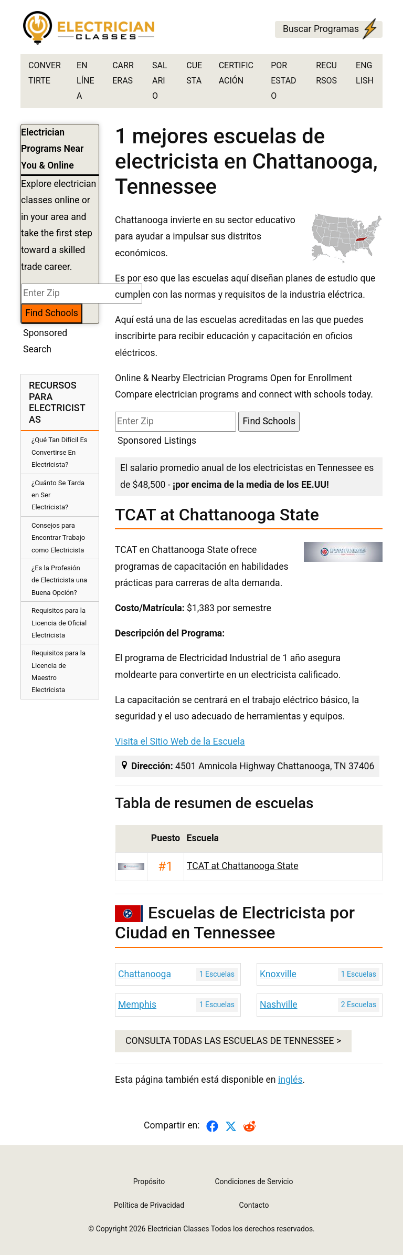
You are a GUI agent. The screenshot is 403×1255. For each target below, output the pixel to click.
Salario (159, 80)
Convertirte (44, 73)
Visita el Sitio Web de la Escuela (180, 741)
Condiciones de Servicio (254, 1181)
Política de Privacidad (149, 1205)
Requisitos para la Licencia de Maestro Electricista (58, 671)
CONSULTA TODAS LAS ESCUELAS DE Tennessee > (233, 1041)
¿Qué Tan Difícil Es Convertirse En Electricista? (59, 452)
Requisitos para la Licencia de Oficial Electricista (59, 622)
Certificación (236, 73)
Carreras (123, 73)
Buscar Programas (331, 29)
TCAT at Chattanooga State (243, 866)
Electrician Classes (178, 1229)
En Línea (85, 80)
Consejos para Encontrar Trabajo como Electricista (58, 537)
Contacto (254, 1205)
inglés (290, 1079)
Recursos (326, 73)
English (365, 73)
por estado (283, 80)
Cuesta (194, 73)
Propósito (149, 1181)
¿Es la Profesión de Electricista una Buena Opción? (59, 580)
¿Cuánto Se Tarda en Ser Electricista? (57, 495)
